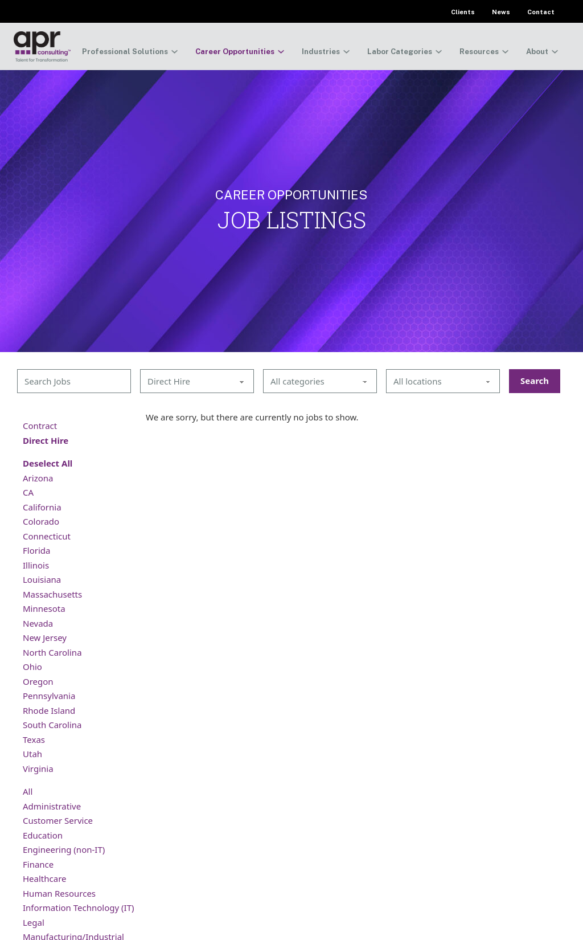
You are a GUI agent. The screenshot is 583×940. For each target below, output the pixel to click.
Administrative (52, 806)
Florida (36, 550)
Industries (321, 51)
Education (43, 835)
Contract (40, 425)
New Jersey (45, 637)
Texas (34, 739)
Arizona (38, 478)
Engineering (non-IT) (64, 849)
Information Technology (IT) (78, 907)
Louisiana (42, 579)
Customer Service (58, 820)
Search (534, 380)
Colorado (41, 521)
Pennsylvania (49, 695)
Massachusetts (52, 594)
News (501, 12)
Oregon (38, 681)
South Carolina (52, 724)
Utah (32, 753)
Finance (38, 864)
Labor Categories (399, 51)
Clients (463, 12)
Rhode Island (49, 710)
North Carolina (52, 652)
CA (28, 492)
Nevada (38, 623)
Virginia (38, 768)
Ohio (32, 666)
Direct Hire (45, 440)
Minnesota (44, 608)
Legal (33, 922)
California (42, 507)
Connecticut (47, 536)
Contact (541, 12)
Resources (479, 51)
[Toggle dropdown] (174, 51)
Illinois (36, 565)
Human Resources (59, 893)
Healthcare (45, 878)
